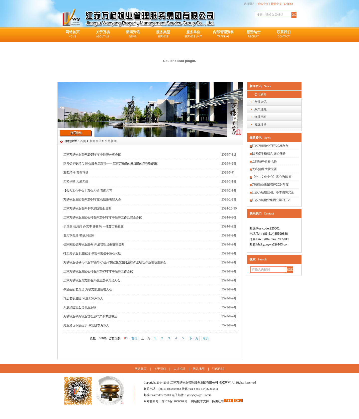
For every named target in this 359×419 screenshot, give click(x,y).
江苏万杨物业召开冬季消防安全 (273, 192)
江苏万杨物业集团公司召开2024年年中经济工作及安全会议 (102, 217)
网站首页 (72, 34)
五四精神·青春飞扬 (264, 161)
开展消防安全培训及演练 (79, 307)
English (288, 3)
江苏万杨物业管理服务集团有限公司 (194, 382)
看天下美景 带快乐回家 (78, 235)
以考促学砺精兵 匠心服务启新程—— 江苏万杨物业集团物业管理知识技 (110, 163)
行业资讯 (261, 102)
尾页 (206, 338)
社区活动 (261, 124)
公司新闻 (261, 94)
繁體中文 (276, 3)
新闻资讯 (132, 34)
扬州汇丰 (218, 401)
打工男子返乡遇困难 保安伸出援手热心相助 (92, 253)
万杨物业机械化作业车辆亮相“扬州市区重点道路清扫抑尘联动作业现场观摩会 (114, 262)
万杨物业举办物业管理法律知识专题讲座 (90, 316)
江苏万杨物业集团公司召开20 (271, 200)
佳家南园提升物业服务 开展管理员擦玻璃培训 (93, 244)
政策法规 (261, 109)
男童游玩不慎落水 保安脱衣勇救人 (86, 325)
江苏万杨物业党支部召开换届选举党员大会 (91, 280)
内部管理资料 (223, 34)
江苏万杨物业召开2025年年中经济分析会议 (92, 154)
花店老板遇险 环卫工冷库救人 (83, 298)
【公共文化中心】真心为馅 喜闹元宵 (87, 190)
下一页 (193, 338)
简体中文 (263, 3)
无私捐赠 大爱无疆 (264, 169)
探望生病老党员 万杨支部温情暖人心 (87, 289)
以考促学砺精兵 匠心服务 (269, 153)
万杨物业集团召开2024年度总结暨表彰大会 (92, 199)
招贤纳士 (253, 34)
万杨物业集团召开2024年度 (270, 184)
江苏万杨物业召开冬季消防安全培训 (87, 208)
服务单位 (193, 34)
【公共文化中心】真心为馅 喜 (272, 177)
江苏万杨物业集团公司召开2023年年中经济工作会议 (98, 271)
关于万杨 (102, 34)
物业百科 (261, 117)
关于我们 (160, 369)
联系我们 (283, 34)
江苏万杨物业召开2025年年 (270, 146)
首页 (83, 141)
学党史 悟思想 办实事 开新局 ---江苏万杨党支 (93, 226)
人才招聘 (179, 369)
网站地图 (199, 369)
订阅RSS (218, 369)
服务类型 (163, 34)
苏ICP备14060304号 (175, 401)
